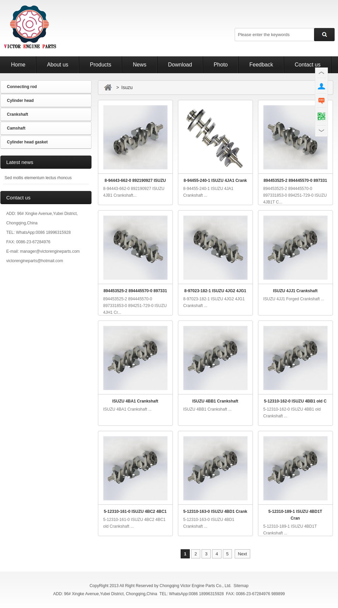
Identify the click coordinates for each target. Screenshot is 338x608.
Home (18, 64)
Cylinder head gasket (27, 142)
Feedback (261, 64)
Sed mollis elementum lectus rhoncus (38, 177)
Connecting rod (22, 86)
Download (180, 64)
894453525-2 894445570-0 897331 (295, 180)
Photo (221, 64)
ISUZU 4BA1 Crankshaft (135, 401)
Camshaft (16, 128)
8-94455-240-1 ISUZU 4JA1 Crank (215, 180)
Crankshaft (17, 114)
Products (100, 64)
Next (242, 553)
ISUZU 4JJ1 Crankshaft (295, 290)
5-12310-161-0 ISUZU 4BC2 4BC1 (135, 511)
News (139, 64)
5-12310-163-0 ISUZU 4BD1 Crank (215, 511)
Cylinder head (20, 100)
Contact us (307, 64)
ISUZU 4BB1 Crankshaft (215, 401)
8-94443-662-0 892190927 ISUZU (135, 180)
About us (57, 64)
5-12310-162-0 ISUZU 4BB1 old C (295, 401)
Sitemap (241, 585)
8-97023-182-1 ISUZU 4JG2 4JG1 (215, 290)
